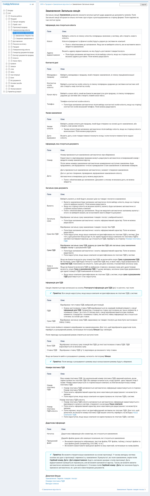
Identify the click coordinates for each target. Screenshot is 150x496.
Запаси (12, 66)
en (30, 4)
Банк (11, 77)
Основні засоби (15, 83)
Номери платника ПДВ (55, 481)
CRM (11, 69)
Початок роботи (15, 16)
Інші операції (14, 75)
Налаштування (14, 89)
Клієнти (14, 58)
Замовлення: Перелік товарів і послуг (27, 35)
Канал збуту (16, 61)
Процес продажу (17, 21)
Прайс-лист (16, 24)
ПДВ (11, 86)
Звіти (11, 72)
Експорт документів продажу (22, 55)
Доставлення (16, 41)
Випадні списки (52, 484)
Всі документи (14, 80)
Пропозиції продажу (18, 27)
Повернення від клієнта (20, 49)
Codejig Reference (11, 4)
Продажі (12, 19)
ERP (8, 13)
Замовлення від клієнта (20, 30)
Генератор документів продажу (22, 52)
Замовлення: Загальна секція (25, 33)
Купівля (12, 63)
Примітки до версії (13, 91)
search (144, 4)
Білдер (9, 10)
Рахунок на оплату (18, 44)
